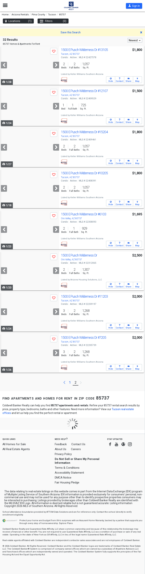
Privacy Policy (63, 454)
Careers (76, 449)
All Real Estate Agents (16, 449)
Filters (53, 21)
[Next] (56, 65)
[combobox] (135, 40)
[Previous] (4, 65)
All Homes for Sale (14, 444)
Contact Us (78, 444)
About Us (60, 449)
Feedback (61, 444)
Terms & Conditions (67, 467)
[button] (134, 6)
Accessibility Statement (69, 472)
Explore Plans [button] (66, 523)
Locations (18, 21)
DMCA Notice (63, 477)
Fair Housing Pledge (67, 482)
